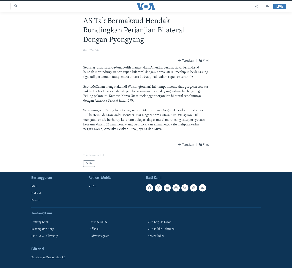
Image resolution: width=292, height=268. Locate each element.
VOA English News (159, 222)
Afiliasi (94, 229)
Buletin (35, 200)
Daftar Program (99, 236)
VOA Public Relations (161, 229)
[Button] (186, 60)
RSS (33, 186)
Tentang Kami (40, 222)
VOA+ (92, 186)
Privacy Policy (98, 222)
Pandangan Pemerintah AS (48, 257)
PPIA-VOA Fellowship (44, 236)
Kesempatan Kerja (43, 229)
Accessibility (156, 236)
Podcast (36, 193)
